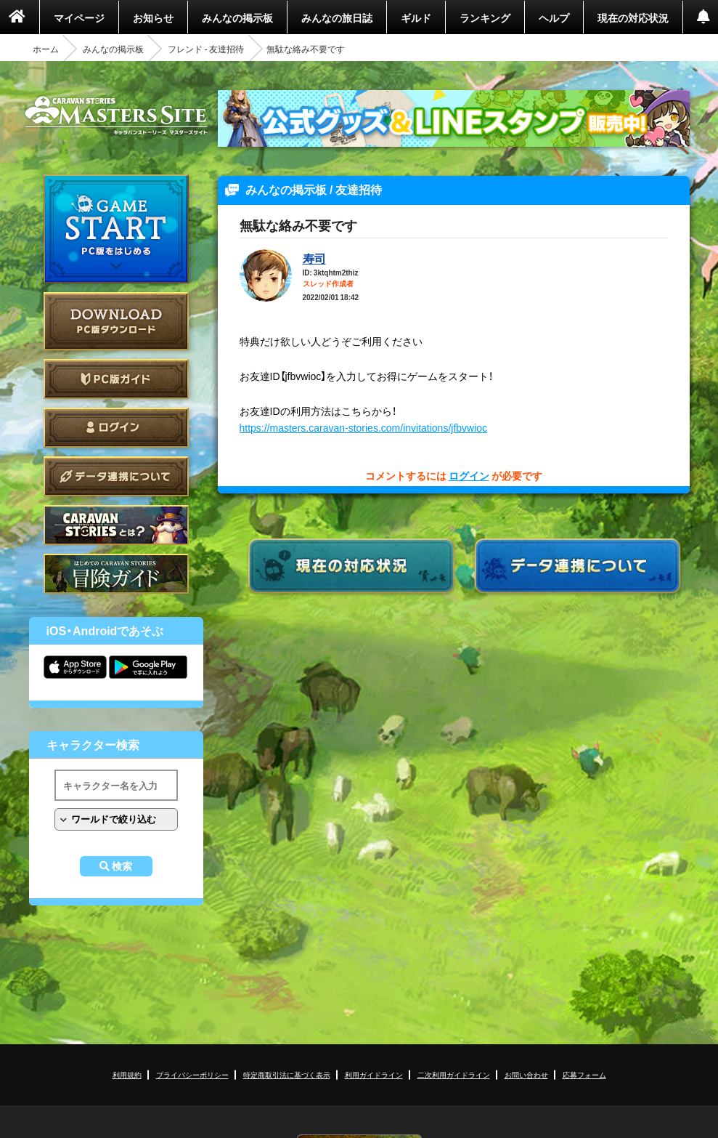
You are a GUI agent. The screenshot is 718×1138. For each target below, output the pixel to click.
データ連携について (116, 476)
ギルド (416, 17)
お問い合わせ (526, 1074)
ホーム (46, 48)
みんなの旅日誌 (336, 17)
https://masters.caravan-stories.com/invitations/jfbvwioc (364, 427)
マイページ (79, 17)
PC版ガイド (116, 379)
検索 (122, 866)
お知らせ (153, 17)
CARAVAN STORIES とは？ (116, 525)
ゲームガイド (116, 574)
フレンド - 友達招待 (206, 48)
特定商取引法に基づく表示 (286, 1074)
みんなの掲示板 (237, 17)
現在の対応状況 (633, 17)
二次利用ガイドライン (453, 1074)
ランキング (485, 17)
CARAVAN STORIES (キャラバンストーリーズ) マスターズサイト (116, 115)
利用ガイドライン (374, 1074)
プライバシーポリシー (192, 1074)
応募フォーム (584, 1074)
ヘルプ (554, 17)
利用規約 (127, 1074)
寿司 (314, 258)
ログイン (116, 428)
